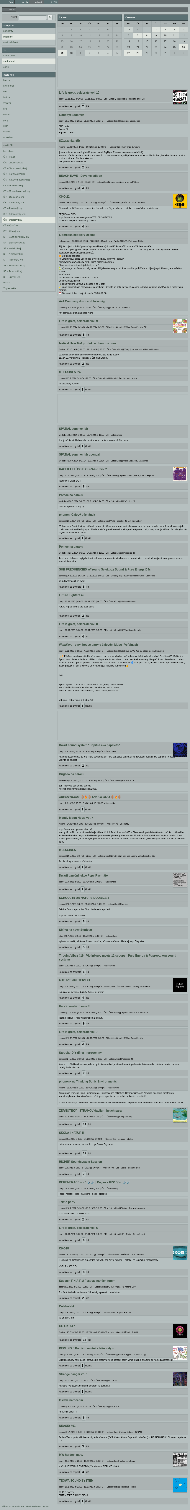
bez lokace (8, 151)
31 (165, 53)
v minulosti (9, 61)
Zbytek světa (9, 288)
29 (62, 53)
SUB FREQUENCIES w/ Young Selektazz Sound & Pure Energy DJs (105, 569)
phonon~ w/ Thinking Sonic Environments (88, 1081)
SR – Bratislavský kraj (14, 242)
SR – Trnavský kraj (12, 271)
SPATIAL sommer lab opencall (80, 454)
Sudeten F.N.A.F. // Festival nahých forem (87, 1280)
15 (62, 41)
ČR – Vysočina (10, 225)
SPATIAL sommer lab (73, 428)
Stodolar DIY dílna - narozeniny (80, 1052)
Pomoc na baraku (71, 495)
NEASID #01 (67, 1425)
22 (62, 47)
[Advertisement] (123, 72)
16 (71, 41)
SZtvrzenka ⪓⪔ (69, 140)
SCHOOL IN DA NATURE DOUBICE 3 (84, 897)
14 (117, 35)
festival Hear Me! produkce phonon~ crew (87, 343)
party (5, 120)
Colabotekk (67, 1306)
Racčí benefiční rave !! (74, 1006)
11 (89, 35)
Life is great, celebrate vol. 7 (78, 1031)
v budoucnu (9, 55)
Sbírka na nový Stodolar (75, 929)
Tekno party (67, 1202)
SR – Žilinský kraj (12, 277)
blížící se (8, 36)
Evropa (6, 282)
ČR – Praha (9, 157)
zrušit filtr (8, 145)
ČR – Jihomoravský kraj (15, 168)
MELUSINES (67, 849)
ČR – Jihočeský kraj (13, 162)
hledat (14, 17)
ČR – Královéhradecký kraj (16, 179)
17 (80, 41)
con (5, 91)
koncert (7, 80)
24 (80, 47)
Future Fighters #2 (71, 595)
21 (117, 41)
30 (71, 53)
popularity (8, 31)
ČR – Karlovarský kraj (14, 174)
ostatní (6, 114)
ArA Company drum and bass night (83, 301)
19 (99, 41)
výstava (7, 103)
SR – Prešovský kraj (13, 260)
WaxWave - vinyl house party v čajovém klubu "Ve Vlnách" (99, 644)
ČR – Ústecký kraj (12, 220)
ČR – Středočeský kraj (14, 214)
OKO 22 (64, 196)
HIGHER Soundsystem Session (80, 1161)
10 (80, 35)
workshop (8, 137)
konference (8, 85)
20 (108, 41)
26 (99, 47)
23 (71, 47)
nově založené (10, 42)
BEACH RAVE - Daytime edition (80, 175)
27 (108, 47)
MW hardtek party (71, 1454)
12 (99, 35)
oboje (6, 67)
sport (5, 126)
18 (89, 41)
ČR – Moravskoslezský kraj (16, 191)
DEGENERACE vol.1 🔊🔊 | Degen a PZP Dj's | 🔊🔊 (94, 1182)
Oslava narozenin (71, 1400)
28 (117, 47)
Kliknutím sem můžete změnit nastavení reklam (25, 1506)
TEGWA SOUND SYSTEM (76, 1480)
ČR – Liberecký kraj (13, 185)
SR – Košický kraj (12, 248)
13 (108, 35)
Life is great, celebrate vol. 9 (78, 321)
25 (89, 47)
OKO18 (64, 1248)
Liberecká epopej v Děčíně (77, 234)
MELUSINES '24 (70, 372)
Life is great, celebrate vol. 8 (78, 624)
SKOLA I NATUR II (71, 1132)
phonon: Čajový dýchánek (77, 514)
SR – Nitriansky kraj (13, 254)
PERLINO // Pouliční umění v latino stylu (86, 1348)
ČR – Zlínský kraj (11, 231)
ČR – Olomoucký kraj (13, 197)
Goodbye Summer (71, 114)
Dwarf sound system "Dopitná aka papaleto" (89, 745)
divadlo (6, 131)
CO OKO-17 (67, 1326)
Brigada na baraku (71, 774)
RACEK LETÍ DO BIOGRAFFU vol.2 (83, 469)
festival (6, 97)
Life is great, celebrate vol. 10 (79, 92)
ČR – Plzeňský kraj (12, 208)
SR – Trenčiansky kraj (14, 265)
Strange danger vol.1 (73, 1374)
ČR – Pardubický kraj (13, 202)
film (5, 109)
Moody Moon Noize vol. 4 (76, 817)
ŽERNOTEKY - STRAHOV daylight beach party (90, 1110)
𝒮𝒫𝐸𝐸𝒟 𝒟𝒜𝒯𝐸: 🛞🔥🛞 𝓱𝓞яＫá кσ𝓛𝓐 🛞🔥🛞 (90, 797)
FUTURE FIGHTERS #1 (74, 980)
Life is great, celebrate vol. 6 (78, 1227)
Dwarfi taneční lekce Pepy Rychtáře (83, 875)
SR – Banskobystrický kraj (16, 237)
